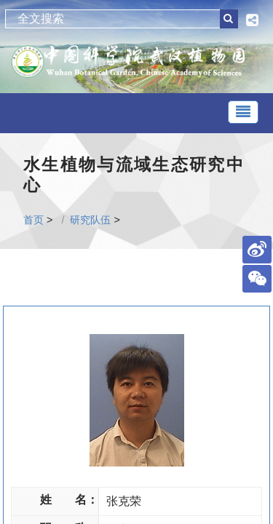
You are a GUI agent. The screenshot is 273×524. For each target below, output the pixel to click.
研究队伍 (90, 220)
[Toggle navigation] (243, 112)
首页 (33, 220)
